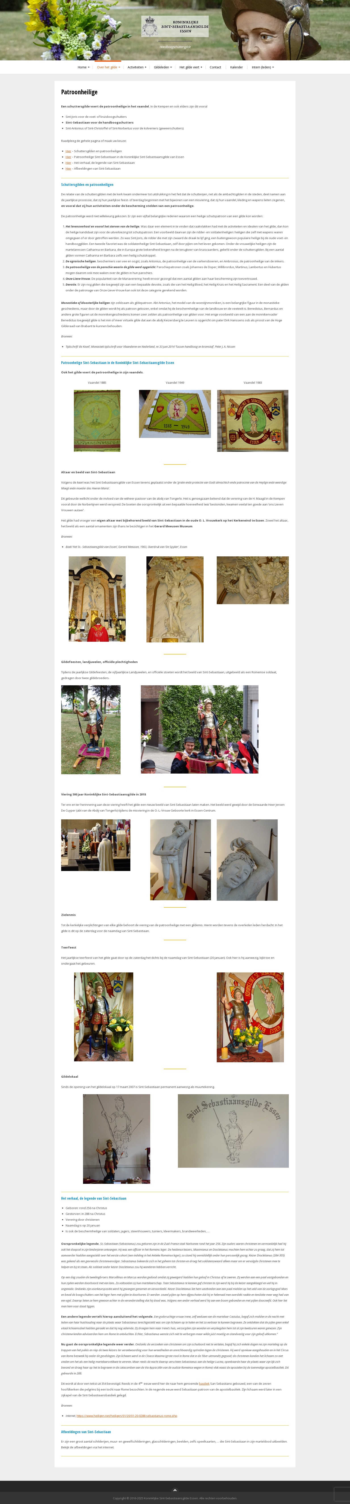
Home (82, 67)
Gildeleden (161, 67)
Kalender (236, 67)
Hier (68, 151)
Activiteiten (136, 67)
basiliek (204, 1384)
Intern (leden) (261, 67)
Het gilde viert (189, 67)
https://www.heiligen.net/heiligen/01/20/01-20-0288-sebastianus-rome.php (127, 1416)
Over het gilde (107, 67)
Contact (215, 67)
